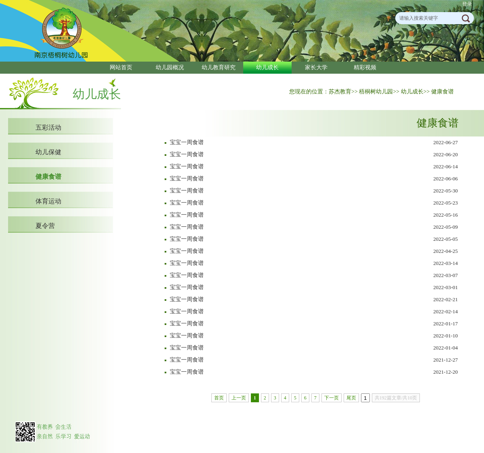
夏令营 (45, 225)
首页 (219, 398)
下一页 (331, 398)
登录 (467, 4)
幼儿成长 (267, 67)
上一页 (239, 398)
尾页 (351, 398)
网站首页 (121, 67)
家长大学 (316, 67)
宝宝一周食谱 (187, 142)
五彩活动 (48, 127)
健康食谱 (48, 176)
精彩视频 (365, 67)
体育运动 (48, 201)
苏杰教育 (340, 92)
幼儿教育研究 (219, 67)
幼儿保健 (48, 152)
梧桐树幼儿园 (376, 92)
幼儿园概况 (170, 67)
